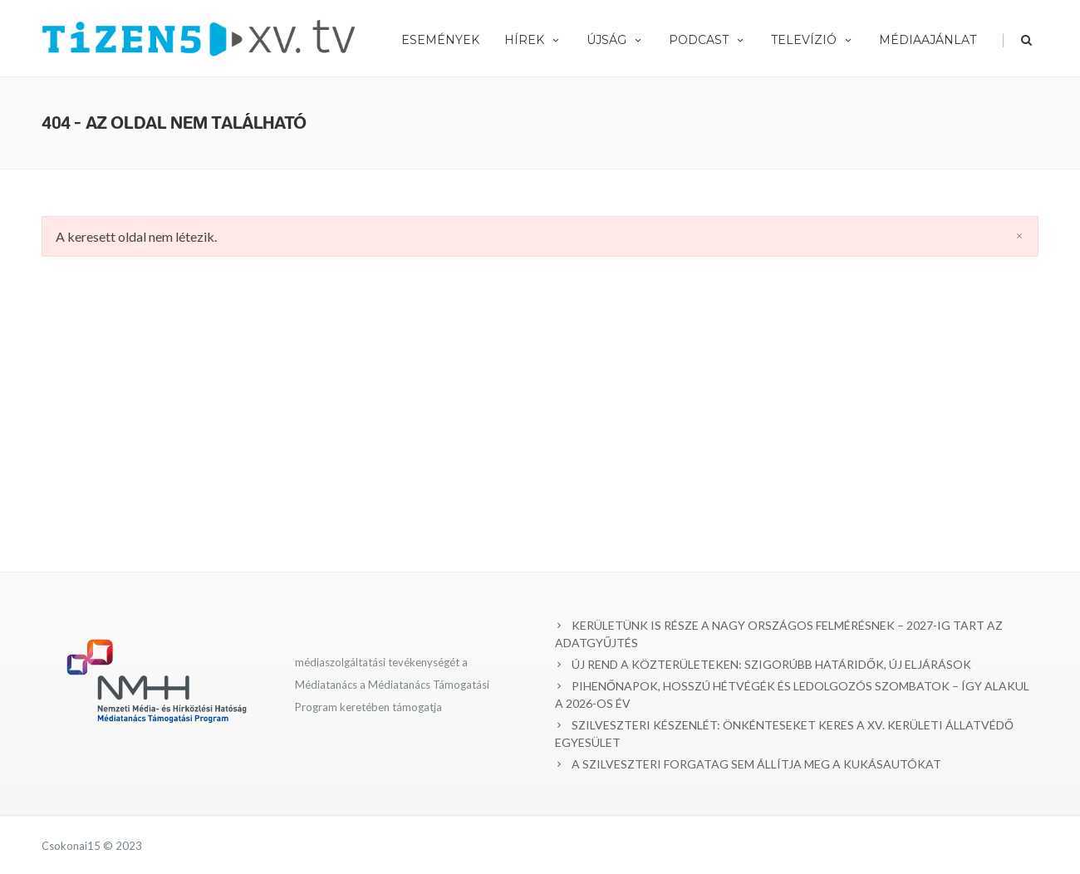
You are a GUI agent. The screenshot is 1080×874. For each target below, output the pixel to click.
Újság (615, 39)
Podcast (707, 39)
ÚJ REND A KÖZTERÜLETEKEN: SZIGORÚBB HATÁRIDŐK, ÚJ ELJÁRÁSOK (771, 664)
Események (440, 39)
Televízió (812, 39)
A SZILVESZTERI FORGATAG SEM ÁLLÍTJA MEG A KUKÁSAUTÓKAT (756, 764)
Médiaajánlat (927, 39)
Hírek (533, 39)
